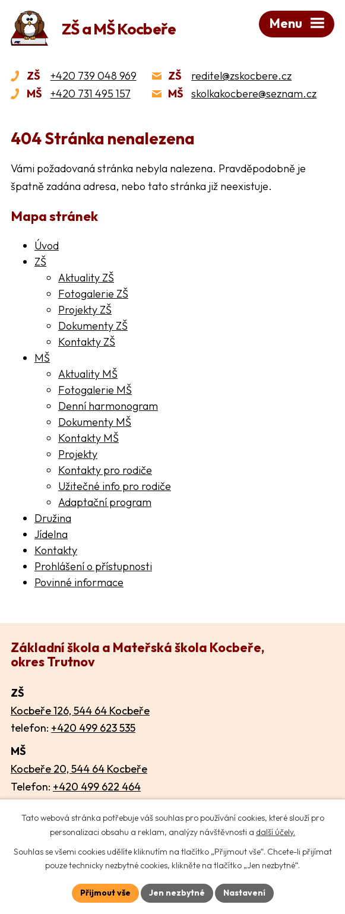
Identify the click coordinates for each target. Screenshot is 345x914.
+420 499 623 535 (93, 728)
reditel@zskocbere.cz (241, 76)
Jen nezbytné (177, 892)
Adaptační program (104, 502)
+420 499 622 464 (97, 786)
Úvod (46, 245)
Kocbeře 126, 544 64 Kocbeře (80, 710)
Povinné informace (79, 582)
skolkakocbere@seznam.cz (253, 93)
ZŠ (40, 261)
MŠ (42, 358)
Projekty (77, 454)
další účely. (275, 832)
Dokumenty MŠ (94, 422)
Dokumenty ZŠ (93, 326)
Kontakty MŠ (88, 438)
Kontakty (55, 550)
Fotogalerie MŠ (95, 390)
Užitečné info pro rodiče (114, 486)
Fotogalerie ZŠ (93, 294)
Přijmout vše (105, 892)
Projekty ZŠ (85, 310)
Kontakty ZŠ (86, 342)
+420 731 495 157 (90, 93)
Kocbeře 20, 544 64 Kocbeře (79, 769)
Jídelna (51, 534)
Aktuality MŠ (88, 374)
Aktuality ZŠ (86, 277)
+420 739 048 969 (93, 76)
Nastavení (244, 892)
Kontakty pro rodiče (105, 470)
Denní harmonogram (108, 406)
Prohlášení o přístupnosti (93, 566)
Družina (52, 518)
